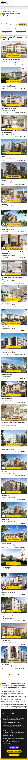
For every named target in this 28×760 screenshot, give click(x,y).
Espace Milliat (5, 303)
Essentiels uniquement (14, 751)
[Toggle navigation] (25, 3)
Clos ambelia (5, 640)
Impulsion (4, 204)
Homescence (5, 567)
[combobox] (14, 28)
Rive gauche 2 (5, 496)
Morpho (3, 180)
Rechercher (22, 24)
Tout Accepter (14, 755)
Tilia (2, 591)
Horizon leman (6, 543)
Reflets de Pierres (6, 132)
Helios (3, 448)
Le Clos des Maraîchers (8, 109)
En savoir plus (14, 747)
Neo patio (4, 228)
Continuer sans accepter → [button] (17, 711)
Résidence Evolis (6, 374)
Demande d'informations (13, 55)
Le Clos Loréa (5, 327)
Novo (3, 156)
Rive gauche (5, 472)
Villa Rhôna (5, 664)
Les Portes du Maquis (8, 351)
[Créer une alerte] (14, 20)
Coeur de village (6, 85)
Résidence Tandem (7, 398)
